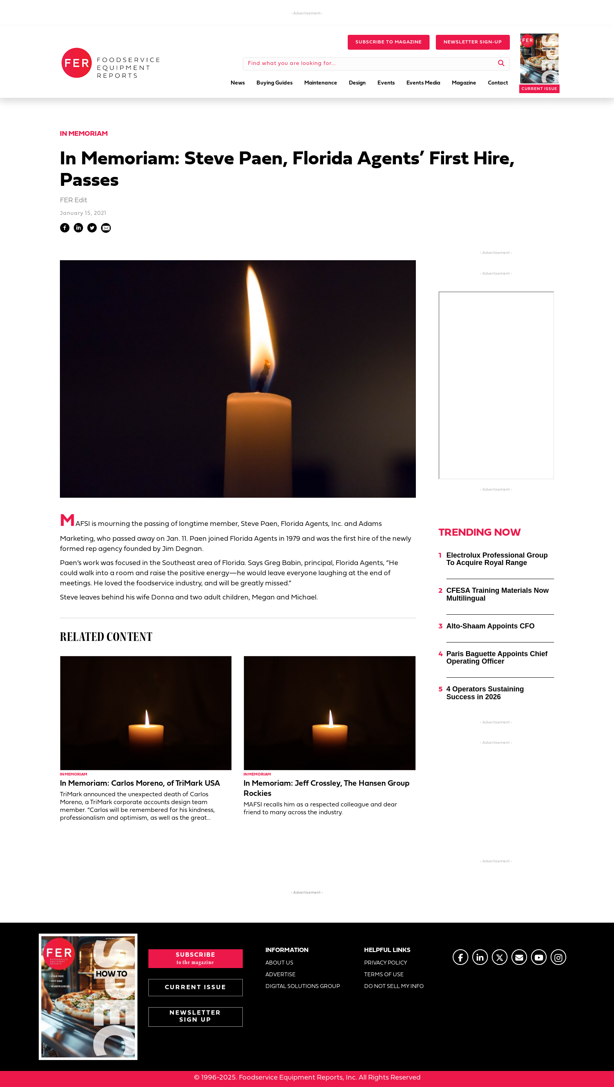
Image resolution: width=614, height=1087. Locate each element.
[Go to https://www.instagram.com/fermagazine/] (558, 957)
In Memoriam (84, 134)
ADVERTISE (280, 975)
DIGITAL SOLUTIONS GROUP (302, 987)
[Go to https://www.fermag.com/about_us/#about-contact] (519, 957)
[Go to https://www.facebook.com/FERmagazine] (460, 957)
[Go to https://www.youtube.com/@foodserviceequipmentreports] (539, 957)
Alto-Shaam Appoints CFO (490, 626)
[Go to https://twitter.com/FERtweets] (499, 957)
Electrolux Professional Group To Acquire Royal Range (497, 559)
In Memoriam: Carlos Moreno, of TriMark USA (140, 784)
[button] (389, 42)
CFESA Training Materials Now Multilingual (497, 594)
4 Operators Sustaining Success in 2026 (485, 693)
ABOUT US (279, 963)
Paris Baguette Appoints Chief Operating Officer (496, 658)
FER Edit (73, 200)
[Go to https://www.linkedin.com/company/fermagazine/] (480, 957)
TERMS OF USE (384, 975)
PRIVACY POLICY (385, 963)
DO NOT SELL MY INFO (394, 987)
